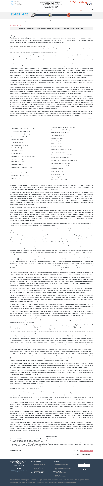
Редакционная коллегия (38, 471)
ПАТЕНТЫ (58, 10)
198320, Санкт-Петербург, (60, 472)
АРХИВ (65, 10)
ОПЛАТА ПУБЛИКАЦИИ (42, 15)
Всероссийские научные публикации (63, 468)
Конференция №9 (86, 454)
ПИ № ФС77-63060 (54, 6)
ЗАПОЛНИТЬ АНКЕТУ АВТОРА (59, 15)
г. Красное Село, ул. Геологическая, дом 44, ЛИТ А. (63, 475)
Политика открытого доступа (39, 467)
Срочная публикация (81, 2)
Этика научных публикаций (39, 464)
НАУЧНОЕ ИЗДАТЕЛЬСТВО (16, 10)
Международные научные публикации (61, 466)
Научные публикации (37, 468)
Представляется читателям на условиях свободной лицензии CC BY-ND (29, 46)
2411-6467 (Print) (17, 1)
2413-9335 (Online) (17, 3)
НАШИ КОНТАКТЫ (73, 10)
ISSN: (12, 1)
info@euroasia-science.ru (60, 476)
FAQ (56, 469)
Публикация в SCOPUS (73, 2)
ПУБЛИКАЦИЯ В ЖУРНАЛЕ (38, 10)
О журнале (35, 463)
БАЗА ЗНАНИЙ (50, 10)
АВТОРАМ (28, 10)
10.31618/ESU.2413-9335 (18, 4)
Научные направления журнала (40, 469)
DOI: (12, 4)
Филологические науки (15, 25)
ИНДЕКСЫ (73, 15)
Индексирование (37, 465)
